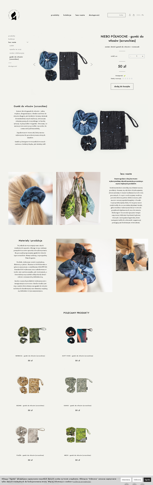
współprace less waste (18, 461)
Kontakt (46, 463)
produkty (55, 15)
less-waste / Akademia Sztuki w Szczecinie (20, 466)
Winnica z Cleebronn (52, 436)
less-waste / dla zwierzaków (19, 470)
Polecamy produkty (76, 312)
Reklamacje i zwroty (15, 443)
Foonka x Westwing (51, 434)
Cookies (11, 436)
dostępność (94, 15)
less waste (80, 15)
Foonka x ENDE (50, 431)
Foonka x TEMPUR (51, 438)
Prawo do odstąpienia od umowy (20, 441)
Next (91, 64)
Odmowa (137, 480)
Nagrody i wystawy (50, 466)
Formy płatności (14, 438)
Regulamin (12, 431)
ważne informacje (16, 429)
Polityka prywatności (16, 434)
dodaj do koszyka (122, 86)
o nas (45, 461)
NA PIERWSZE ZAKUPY (131, 429)
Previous (34, 64)
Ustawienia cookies (15, 446)
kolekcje (67, 15)
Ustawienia (126, 480)
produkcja (40, 451)
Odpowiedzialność (43, 453)
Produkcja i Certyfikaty (44, 456)
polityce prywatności (82, 481)
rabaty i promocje (16, 451)
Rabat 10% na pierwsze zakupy (20, 453)
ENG (138, 15)
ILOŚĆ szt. (114, 56)
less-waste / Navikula (16, 463)
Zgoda (147, 480)
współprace (49, 429)
